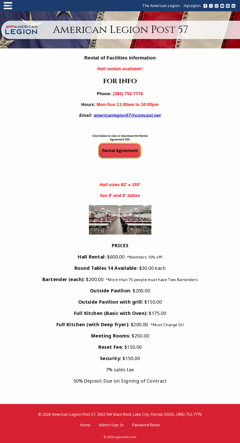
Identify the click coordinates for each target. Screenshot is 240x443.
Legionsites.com (125, 437)
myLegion (192, 5)
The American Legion (161, 5)
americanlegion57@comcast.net (127, 115)
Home (85, 424)
